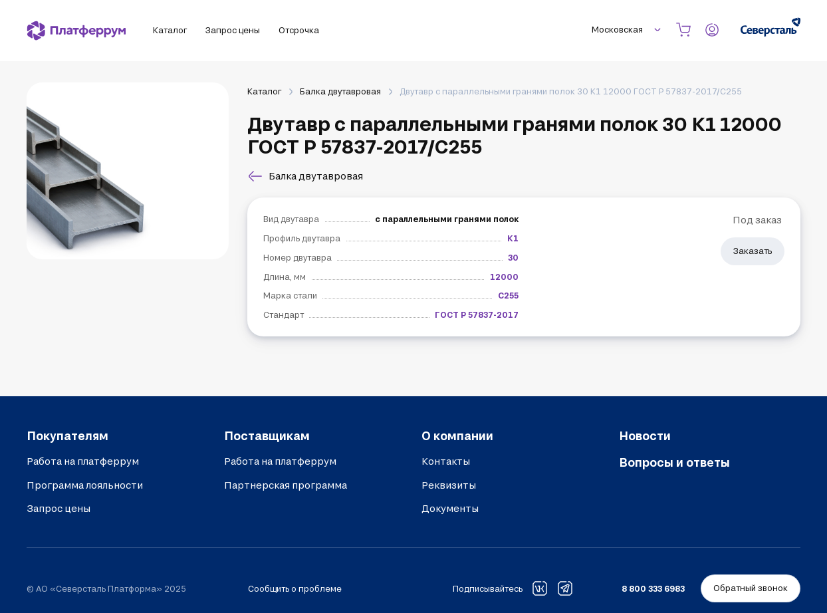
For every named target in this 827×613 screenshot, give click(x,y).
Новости (645, 435)
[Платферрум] (76, 30)
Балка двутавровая (340, 91)
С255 (508, 295)
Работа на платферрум (83, 461)
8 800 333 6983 (653, 588)
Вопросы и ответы (674, 462)
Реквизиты (448, 485)
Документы (450, 508)
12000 (504, 276)
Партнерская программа (285, 485)
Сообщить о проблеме (295, 588)
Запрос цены (58, 508)
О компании (457, 435)
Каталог (264, 91)
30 (513, 257)
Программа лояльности (85, 485)
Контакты (445, 461)
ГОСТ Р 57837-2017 (477, 314)
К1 (513, 238)
